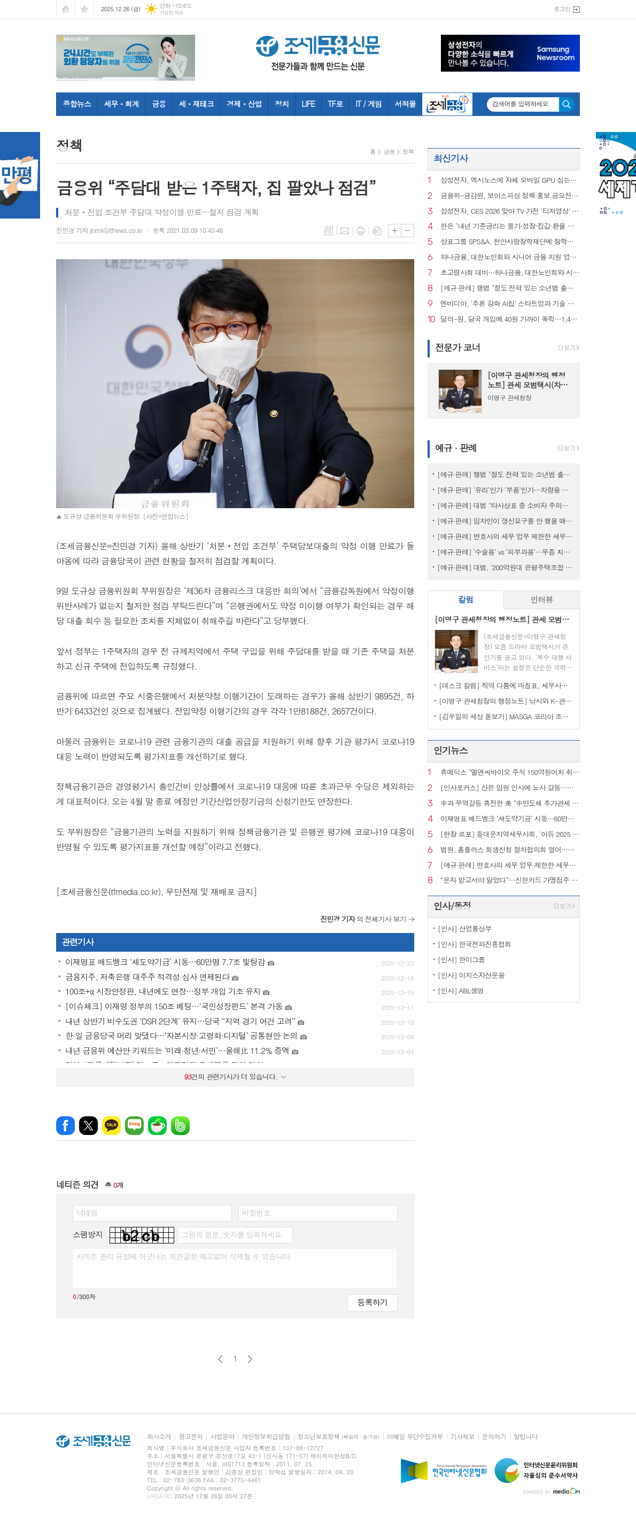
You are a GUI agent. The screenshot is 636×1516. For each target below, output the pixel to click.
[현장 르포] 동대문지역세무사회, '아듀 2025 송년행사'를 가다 (510, 834)
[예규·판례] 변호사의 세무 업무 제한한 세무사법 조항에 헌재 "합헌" (506, 536)
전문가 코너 (457, 347)
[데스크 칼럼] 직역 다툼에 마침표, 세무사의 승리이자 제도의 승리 (506, 685)
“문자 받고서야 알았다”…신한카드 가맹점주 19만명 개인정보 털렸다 (510, 880)
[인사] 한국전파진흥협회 (474, 944)
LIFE (308, 103)
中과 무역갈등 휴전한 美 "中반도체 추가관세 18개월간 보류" (510, 803)
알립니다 (526, 1437)
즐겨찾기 (84, 9)
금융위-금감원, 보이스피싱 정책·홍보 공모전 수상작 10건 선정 (510, 195)
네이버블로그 (134, 1125)
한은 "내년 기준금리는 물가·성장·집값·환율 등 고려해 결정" (510, 226)
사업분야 (222, 1437)
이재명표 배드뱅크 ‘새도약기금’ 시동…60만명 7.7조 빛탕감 (510, 818)
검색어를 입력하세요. (521, 103)
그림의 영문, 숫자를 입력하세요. (232, 1234)
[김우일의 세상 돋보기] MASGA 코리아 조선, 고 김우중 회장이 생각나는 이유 (506, 716)
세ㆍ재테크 (196, 103)
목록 (328, 231)
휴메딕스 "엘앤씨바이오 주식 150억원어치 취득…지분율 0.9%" (510, 772)
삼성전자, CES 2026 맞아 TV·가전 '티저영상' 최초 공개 (510, 211)
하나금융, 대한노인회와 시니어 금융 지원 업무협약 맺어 (510, 257)
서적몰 (404, 103)
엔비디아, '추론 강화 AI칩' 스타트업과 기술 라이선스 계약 (510, 303)
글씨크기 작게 (407, 230)
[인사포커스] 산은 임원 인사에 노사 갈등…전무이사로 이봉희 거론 (510, 787)
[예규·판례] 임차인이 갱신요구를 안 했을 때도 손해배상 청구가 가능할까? (506, 521)
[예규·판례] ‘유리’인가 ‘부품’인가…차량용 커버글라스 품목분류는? (506, 490)
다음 (250, 1359)
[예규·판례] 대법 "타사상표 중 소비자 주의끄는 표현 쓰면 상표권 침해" (506, 505)
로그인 (562, 9)
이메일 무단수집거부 (415, 1437)
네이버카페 (157, 1125)
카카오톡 (111, 1125)
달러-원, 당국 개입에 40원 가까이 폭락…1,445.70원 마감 (510, 319)
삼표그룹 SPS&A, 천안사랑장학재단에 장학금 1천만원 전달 (510, 241)
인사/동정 (452, 905)
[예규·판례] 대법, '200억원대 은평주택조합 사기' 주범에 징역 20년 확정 (506, 567)
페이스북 (65, 1125)
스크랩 (376, 231)
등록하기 (372, 1302)
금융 (159, 103)
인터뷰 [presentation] (541, 599)
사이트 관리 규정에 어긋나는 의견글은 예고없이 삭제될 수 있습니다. (184, 1256)
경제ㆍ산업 (244, 103)
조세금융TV (447, 104)
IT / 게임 (368, 103)
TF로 (335, 103)
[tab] (466, 599)
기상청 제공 (171, 12)
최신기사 (450, 158)
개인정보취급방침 (266, 1437)
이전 (220, 1359)
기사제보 (463, 1437)
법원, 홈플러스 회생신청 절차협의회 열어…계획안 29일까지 (510, 849)
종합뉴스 (77, 103)
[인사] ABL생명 (461, 990)
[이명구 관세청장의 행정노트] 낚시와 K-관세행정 (506, 701)
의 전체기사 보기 (363, 919)
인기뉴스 (450, 750)
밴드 (180, 1125)
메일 (344, 231)
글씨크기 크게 (394, 230)
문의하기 (494, 1437)
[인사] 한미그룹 (461, 959)
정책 (408, 151)
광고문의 (191, 1437)
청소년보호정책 (338, 1437)
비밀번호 (256, 1212)
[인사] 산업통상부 (465, 928)
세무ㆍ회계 (121, 103)
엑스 (88, 1125)
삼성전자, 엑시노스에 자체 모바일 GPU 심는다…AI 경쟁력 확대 (510, 180)
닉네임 (86, 1212)
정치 (282, 103)
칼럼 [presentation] (465, 599)
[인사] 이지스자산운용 (471, 975)
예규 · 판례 (456, 447)
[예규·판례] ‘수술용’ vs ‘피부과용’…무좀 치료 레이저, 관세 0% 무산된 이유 (506, 552)
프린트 (360, 231)
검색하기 (567, 104)
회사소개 (159, 1437)
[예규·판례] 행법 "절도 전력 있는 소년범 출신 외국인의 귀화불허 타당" (510, 288)
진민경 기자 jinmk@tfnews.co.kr (99, 230)
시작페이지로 (66, 9)
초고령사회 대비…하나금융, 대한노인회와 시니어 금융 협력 (510, 272)
